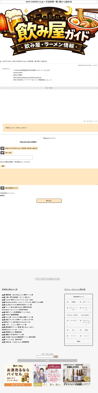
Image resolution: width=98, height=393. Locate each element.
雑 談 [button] (84, 330)
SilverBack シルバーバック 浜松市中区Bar (15, 309)
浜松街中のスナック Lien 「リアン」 (13, 329)
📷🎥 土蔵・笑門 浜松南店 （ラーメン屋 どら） (16, 297)
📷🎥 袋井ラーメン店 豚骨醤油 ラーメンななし (16, 312)
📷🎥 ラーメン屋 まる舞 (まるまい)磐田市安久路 (17, 307)
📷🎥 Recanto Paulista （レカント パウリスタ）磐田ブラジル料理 (22, 302)
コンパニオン (85, 315)
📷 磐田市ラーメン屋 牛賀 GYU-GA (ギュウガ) (16, 322)
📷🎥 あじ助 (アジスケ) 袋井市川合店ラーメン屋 (17, 304)
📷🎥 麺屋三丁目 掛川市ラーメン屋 (13, 334)
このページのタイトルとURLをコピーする (47, 279)
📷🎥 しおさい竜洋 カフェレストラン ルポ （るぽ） (18, 300)
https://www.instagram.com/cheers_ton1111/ (27, 77)
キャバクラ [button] (72, 321)
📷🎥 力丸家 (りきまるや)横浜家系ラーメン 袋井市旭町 (19, 337)
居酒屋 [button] (71, 302)
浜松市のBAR (7, 61)
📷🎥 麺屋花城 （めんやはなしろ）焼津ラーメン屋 (17, 295)
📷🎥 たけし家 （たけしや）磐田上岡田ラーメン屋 (17, 317)
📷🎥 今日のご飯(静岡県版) (10, 314)
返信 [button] (91, 65)
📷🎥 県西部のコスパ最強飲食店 (12, 332)
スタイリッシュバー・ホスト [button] (85, 322)
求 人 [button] (71, 330)
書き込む (49, 204)
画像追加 (2, 199)
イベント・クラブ (72, 315)
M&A (78, 341)
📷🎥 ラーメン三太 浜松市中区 (12, 339)
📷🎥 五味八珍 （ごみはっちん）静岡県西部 (15, 342)
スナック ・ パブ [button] (85, 308)
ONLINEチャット (78, 296)
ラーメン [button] (71, 336)
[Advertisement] (49, 106)
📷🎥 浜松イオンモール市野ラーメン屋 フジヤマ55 (17, 319)
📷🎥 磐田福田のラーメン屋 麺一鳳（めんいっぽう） (18, 327)
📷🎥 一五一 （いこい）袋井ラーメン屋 (14, 324)
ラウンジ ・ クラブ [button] (72, 308)
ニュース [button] (84, 336)
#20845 (95, 65)
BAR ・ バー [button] (85, 302)
